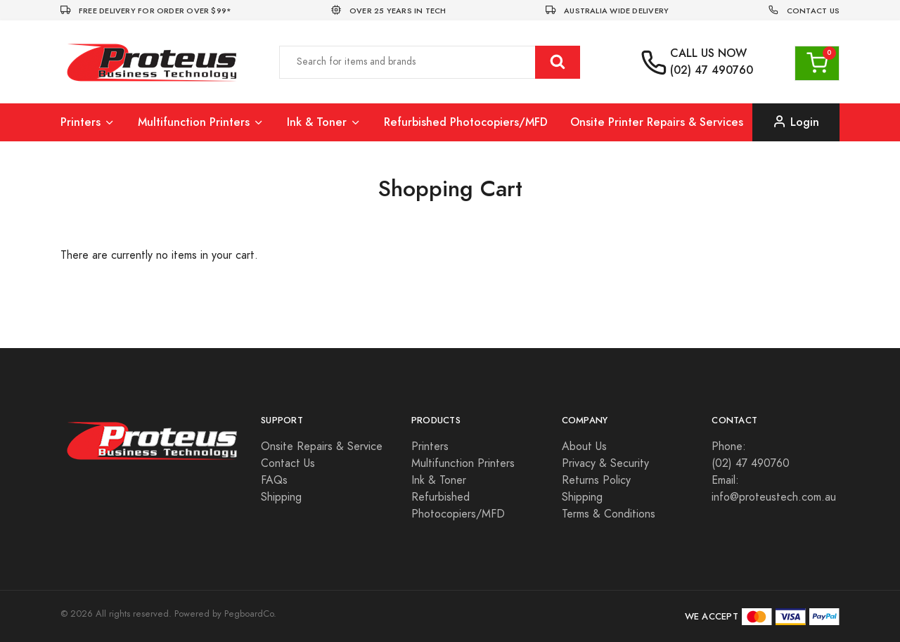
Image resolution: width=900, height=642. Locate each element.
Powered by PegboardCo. (225, 614)
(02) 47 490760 (711, 70)
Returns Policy (596, 480)
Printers (87, 122)
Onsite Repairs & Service (321, 446)
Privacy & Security (605, 463)
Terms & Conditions (608, 514)
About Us (584, 446)
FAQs (274, 480)
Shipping (281, 497)
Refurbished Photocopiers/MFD (466, 122)
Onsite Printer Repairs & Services (656, 122)
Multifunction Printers (201, 122)
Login (796, 122)
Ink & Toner (324, 122)
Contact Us (288, 463)
